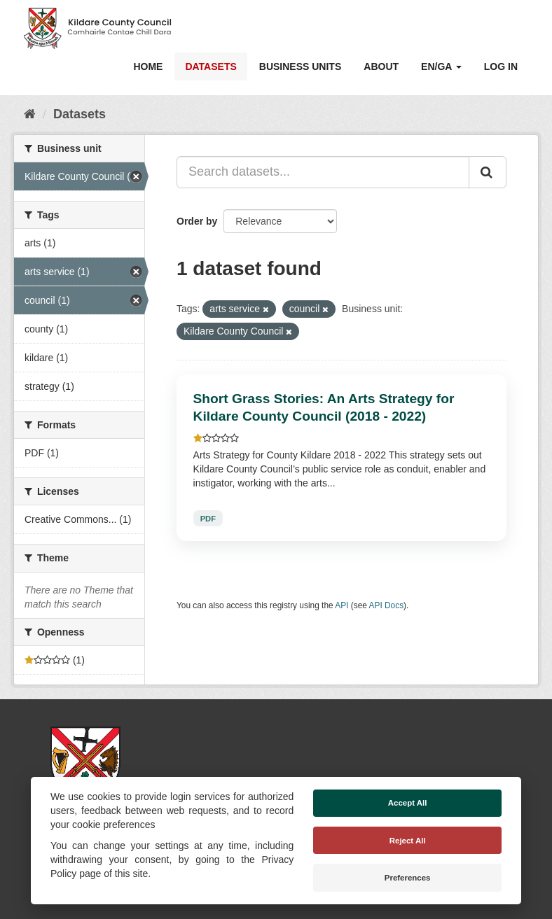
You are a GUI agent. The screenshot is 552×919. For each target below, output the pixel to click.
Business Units (300, 66)
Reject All (407, 840)
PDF (208, 518)
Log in (501, 66)
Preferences (408, 878)
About (381, 66)
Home (148, 66)
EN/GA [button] (441, 66)
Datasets (210, 66)
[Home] (30, 114)
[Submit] (487, 172)
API (341, 605)
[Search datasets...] (323, 172)
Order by (197, 221)
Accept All (407, 803)
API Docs (386, 605)
